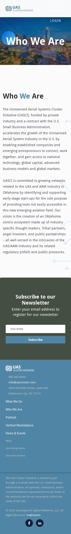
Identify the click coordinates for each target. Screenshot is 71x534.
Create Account (55, 8)
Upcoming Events (15, 448)
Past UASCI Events (15, 455)
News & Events (16, 433)
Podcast (11, 417)
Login (55, 21)
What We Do (14, 401)
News (9, 440)
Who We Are (14, 409)
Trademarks (33, 515)
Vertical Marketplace (19, 425)
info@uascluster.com (22, 382)
